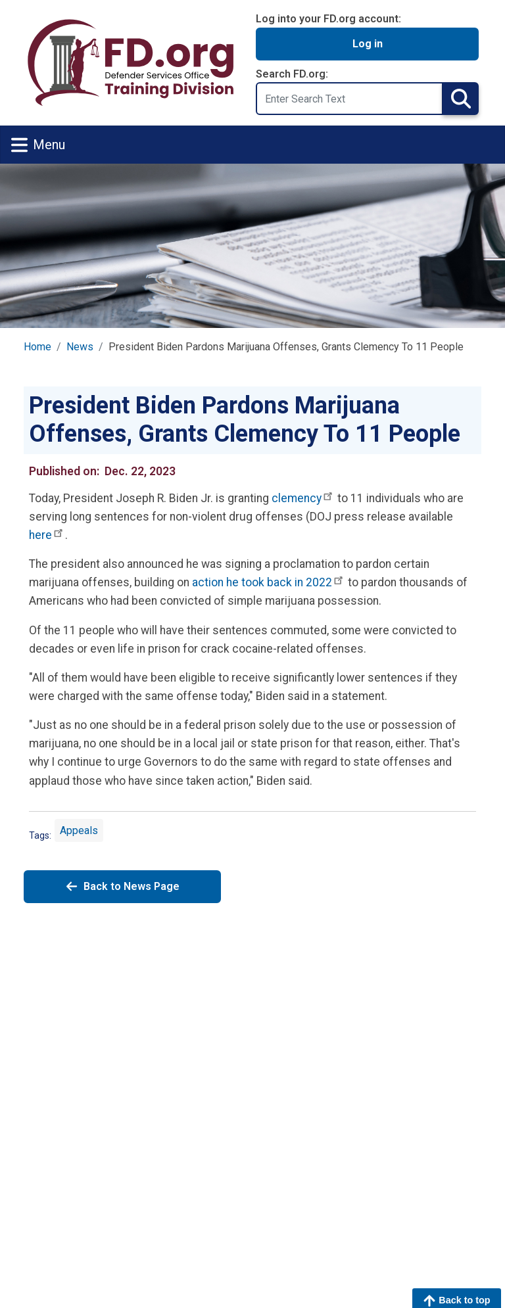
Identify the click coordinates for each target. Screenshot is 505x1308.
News (79, 346)
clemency (303, 498)
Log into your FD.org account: (328, 18)
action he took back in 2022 (268, 582)
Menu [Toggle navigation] (38, 145)
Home (37, 346)
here (47, 535)
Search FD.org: (292, 74)
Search (460, 98)
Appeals (79, 830)
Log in (367, 43)
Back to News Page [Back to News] (122, 886)
